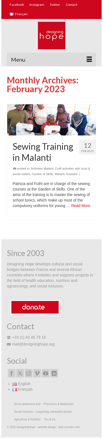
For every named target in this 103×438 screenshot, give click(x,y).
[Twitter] (20, 373)
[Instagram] (28, 373)
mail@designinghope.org (31, 344)
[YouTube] (45, 373)
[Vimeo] (37, 373)
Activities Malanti (42, 168)
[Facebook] (11, 373)
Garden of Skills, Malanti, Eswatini (54, 174)
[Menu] (51, 59)
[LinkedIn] (54, 373)
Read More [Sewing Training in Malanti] (80, 205)
